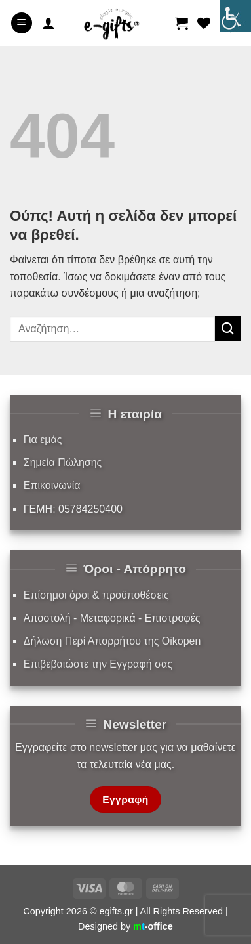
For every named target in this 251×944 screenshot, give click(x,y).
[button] (21, 23)
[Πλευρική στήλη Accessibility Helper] (235, 16)
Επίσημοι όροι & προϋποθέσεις (96, 595)
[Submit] (228, 328)
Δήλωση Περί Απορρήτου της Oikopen (112, 641)
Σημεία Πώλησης (63, 462)
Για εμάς (43, 439)
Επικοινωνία (52, 485)
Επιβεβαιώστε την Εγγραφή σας (98, 664)
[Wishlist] (203, 23)
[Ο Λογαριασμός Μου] (48, 23)
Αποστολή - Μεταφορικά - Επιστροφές (112, 618)
